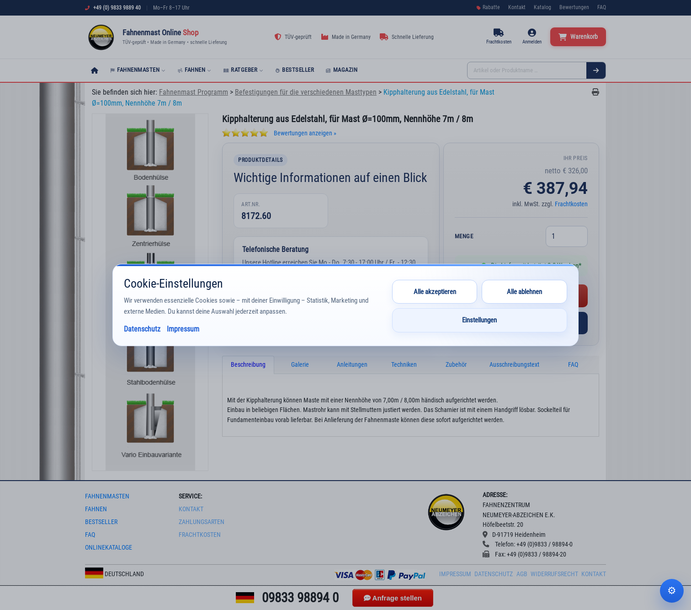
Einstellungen (479, 320)
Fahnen (195, 69)
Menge (464, 236)
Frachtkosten (571, 204)
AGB (521, 574)
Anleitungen (352, 365)
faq (90, 535)
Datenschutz (493, 574)
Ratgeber (243, 69)
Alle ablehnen (524, 292)
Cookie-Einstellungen (672, 591)
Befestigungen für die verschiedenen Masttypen (306, 92)
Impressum (455, 574)
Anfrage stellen (393, 598)
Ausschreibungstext (514, 365)
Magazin (341, 69)
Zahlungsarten (201, 522)
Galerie (300, 365)
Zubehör (456, 365)
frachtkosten (200, 535)
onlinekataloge (108, 547)
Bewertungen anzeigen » (305, 133)
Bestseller (295, 69)
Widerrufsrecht (554, 574)
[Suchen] (596, 70)
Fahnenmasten (138, 69)
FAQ (601, 7)
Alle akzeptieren (435, 292)
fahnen (96, 509)
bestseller (101, 522)
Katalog (542, 7)
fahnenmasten (107, 496)
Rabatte (488, 7)
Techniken (404, 365)
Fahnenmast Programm (193, 92)
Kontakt (517, 7)
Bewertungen (574, 7)
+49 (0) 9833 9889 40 (117, 8)
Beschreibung (248, 365)
